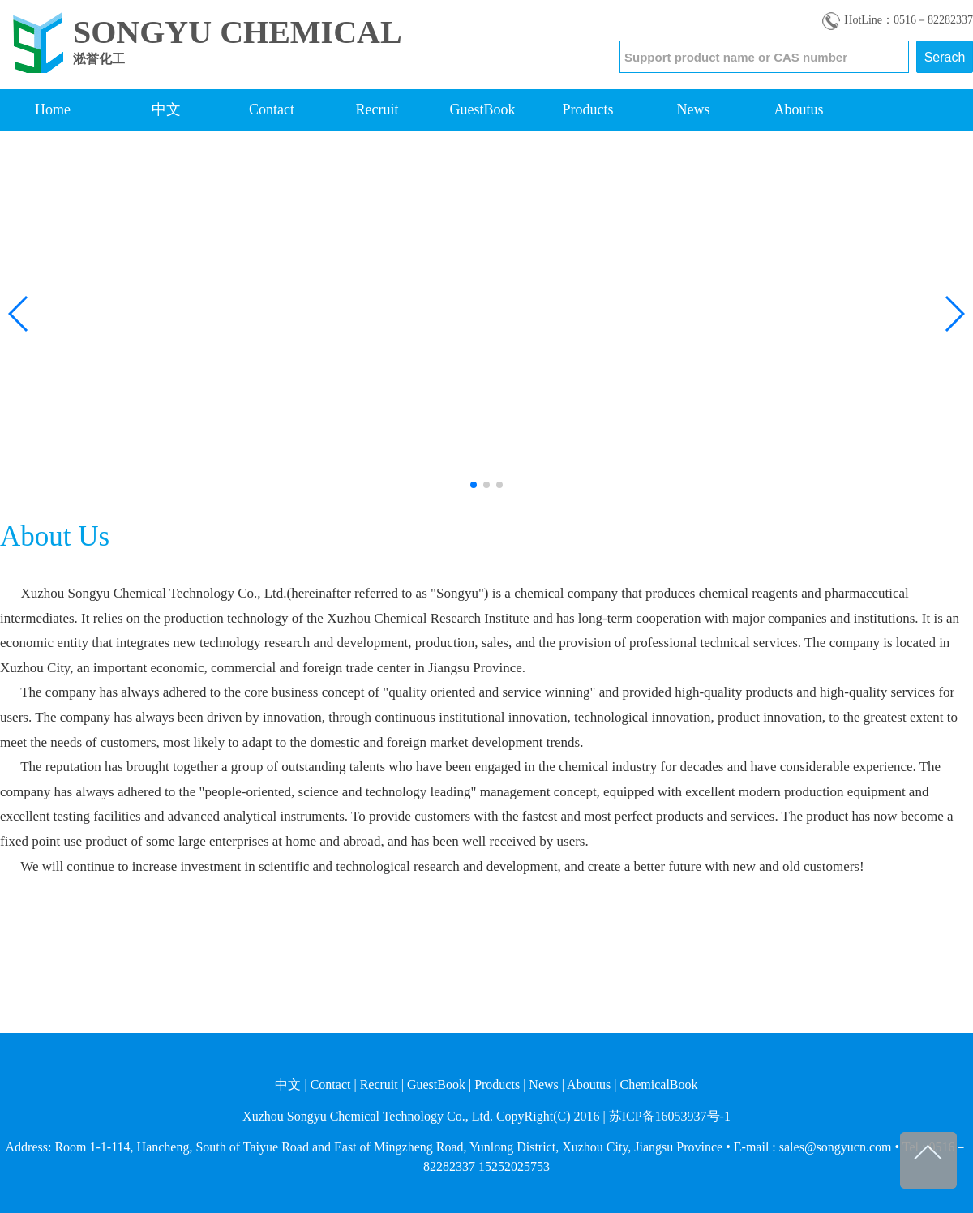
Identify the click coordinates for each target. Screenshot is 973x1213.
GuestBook (483, 109)
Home (53, 109)
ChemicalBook (659, 1084)
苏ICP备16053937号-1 (670, 1116)
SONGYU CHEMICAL (237, 32)
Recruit (377, 109)
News (693, 109)
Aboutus (798, 109)
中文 (166, 109)
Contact (271, 109)
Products (588, 109)
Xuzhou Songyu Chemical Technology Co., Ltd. (367, 1116)
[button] (19, 314)
